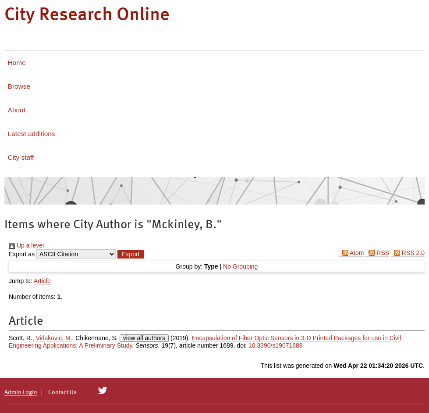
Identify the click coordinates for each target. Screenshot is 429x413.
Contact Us (62, 392)
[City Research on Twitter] (103, 390)
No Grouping (240, 266)
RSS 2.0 (408, 252)
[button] (130, 254)
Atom (351, 252)
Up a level (26, 245)
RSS (377, 252)
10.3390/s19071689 (275, 345)
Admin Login (20, 392)
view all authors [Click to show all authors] (144, 337)
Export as (22, 254)
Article (42, 280)
